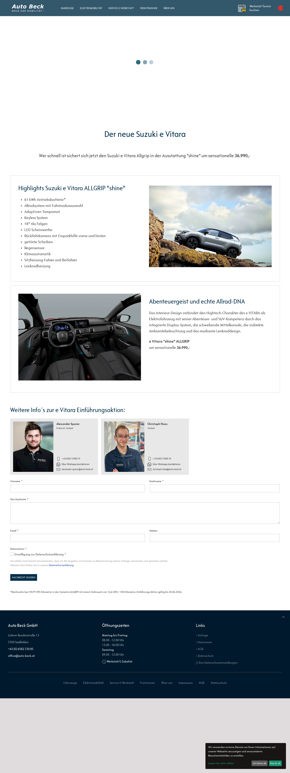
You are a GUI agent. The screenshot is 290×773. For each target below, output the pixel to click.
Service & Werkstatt (121, 8)
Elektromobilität (91, 8)
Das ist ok (275, 763)
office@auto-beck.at (21, 656)
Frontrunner (148, 8)
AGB (199, 649)
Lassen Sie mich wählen (221, 763)
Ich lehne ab (259, 763)
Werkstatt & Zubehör (120, 661)
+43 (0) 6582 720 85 (20, 649)
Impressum (204, 642)
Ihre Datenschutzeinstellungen (217, 662)
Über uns (169, 8)
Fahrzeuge (67, 8)
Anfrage (202, 635)
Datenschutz (205, 656)
